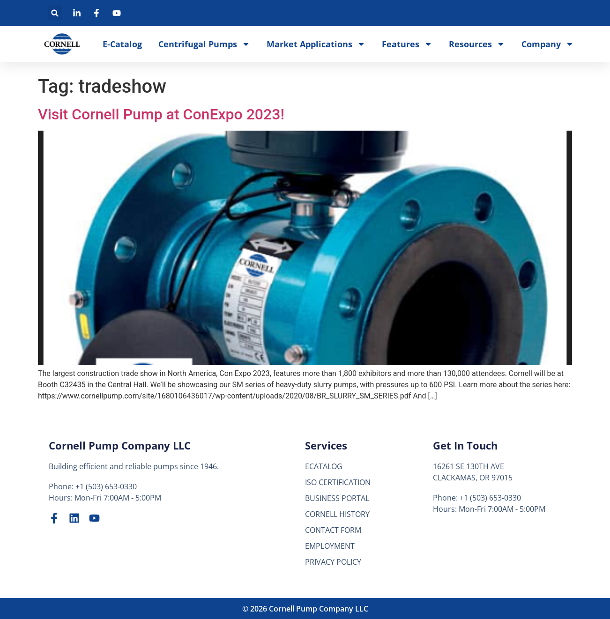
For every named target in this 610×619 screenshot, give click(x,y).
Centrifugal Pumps (204, 44)
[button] (55, 13)
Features (407, 44)
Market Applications (316, 44)
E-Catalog (122, 44)
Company (547, 44)
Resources (477, 44)
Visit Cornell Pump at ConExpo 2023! (161, 114)
